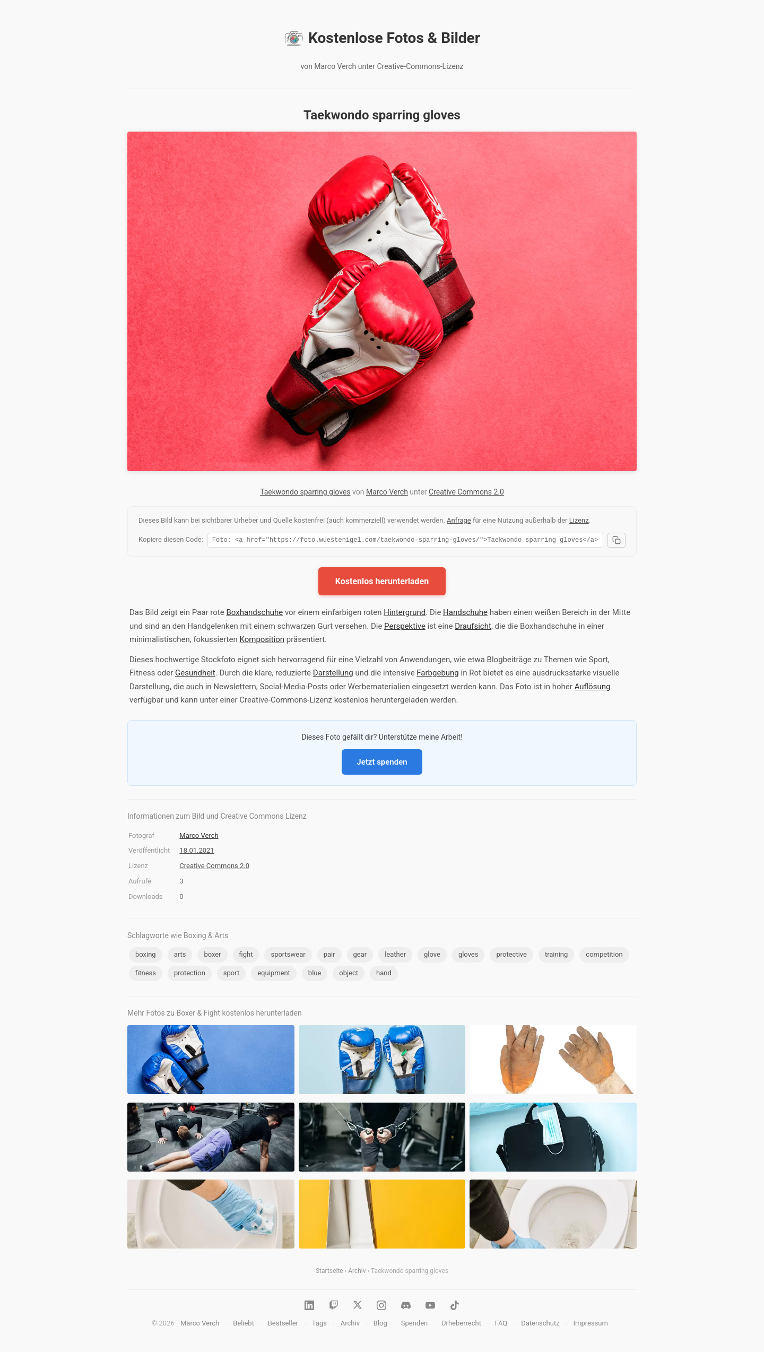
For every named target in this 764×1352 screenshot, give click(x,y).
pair (329, 956)
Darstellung (333, 674)
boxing (145, 956)
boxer (212, 956)
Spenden (414, 1325)
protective (511, 956)
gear (360, 956)
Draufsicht (473, 627)
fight (246, 956)
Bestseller (283, 1325)
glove (432, 956)
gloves (468, 956)
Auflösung (593, 688)
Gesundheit (195, 674)
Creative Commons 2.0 (466, 492)
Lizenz (579, 520)
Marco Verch (387, 492)
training (556, 956)
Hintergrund (405, 614)
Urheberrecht (461, 1325)
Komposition (261, 641)
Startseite (329, 1272)
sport (231, 974)
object (348, 974)
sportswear (288, 956)
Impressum (590, 1325)
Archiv (357, 1272)
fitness (145, 974)
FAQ (501, 1325)
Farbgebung (437, 674)
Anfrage (459, 520)
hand (384, 974)
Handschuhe (465, 614)
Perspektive (405, 627)
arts (180, 956)
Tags (319, 1325)
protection (189, 974)
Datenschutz (540, 1325)
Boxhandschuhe (254, 614)
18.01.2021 (196, 852)
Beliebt (243, 1325)
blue (315, 974)
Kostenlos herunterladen (382, 583)
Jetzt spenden (382, 763)
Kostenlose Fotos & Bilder (382, 38)
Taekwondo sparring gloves (305, 492)
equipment (273, 974)
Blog (380, 1325)
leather (395, 956)
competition (604, 956)
